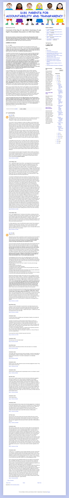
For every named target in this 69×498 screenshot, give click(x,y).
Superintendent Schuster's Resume (53, 59)
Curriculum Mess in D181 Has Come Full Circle (59, 86)
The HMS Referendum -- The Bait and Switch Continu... (60, 119)
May (58, 83)
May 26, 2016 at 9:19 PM (13, 358)
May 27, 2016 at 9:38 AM (13, 398)
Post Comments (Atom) (15, 484)
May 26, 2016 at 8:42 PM (13, 341)
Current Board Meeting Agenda (52, 51)
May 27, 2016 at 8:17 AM (13, 366)
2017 (58, 78)
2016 (58, 80)
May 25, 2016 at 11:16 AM (13, 300)
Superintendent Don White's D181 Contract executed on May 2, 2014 (54, 56)
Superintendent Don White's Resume (53, 57)
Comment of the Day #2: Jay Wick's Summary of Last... (60, 91)
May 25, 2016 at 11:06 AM (13, 158)
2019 (58, 75)
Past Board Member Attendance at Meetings (54, 65)
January (59, 137)
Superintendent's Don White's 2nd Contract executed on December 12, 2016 (54, 54)
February (59, 136)
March (59, 134)
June (59, 81)
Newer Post (8, 482)
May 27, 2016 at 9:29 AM (13, 392)
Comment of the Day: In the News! (59, 96)
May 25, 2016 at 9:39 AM (11, 105)
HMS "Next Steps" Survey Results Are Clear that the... (60, 101)
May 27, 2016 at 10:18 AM (13, 411)
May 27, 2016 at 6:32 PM (13, 478)
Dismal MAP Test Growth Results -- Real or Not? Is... (60, 113)
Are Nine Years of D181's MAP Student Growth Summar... (60, 108)
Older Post (39, 482)
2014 (58, 141)
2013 (58, 143)
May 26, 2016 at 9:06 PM (13, 348)
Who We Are (49, 50)
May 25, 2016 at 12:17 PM (13, 334)
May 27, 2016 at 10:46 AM (13, 422)
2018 (58, 76)
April (58, 133)
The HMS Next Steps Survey (60, 123)
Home (24, 482)
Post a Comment (11, 480)
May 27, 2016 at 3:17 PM (13, 446)
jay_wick (8, 45)
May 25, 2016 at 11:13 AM (13, 209)
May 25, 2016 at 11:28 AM (13, 312)
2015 (58, 139)
